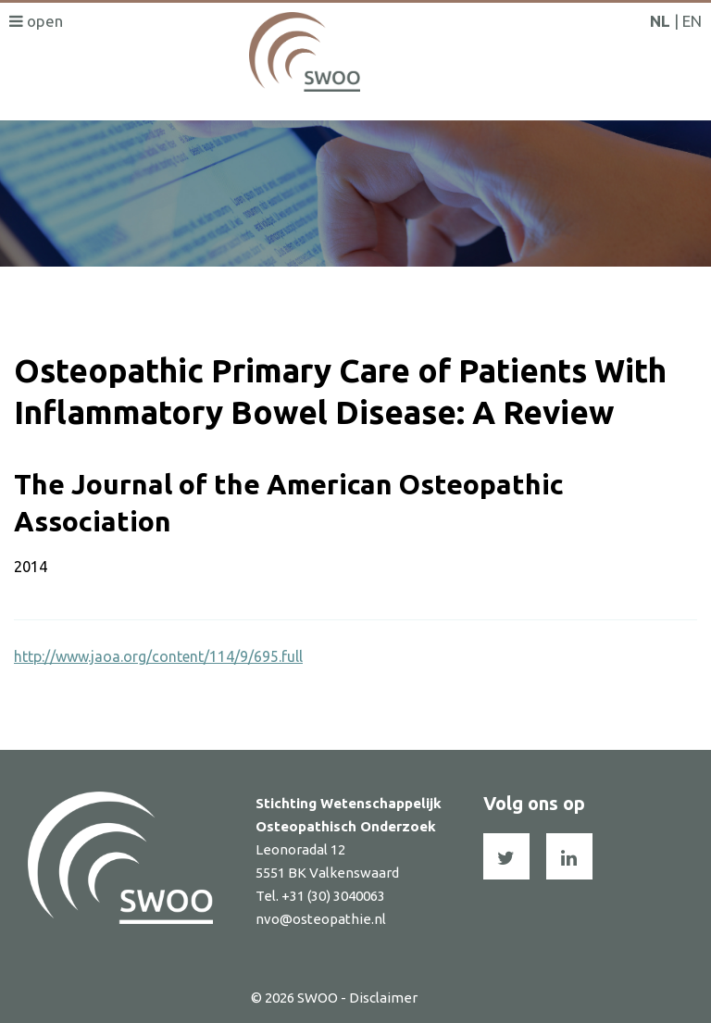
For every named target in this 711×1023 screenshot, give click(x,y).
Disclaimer (383, 997)
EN (692, 21)
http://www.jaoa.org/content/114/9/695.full (158, 656)
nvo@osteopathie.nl (321, 919)
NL (660, 21)
